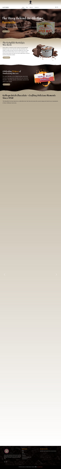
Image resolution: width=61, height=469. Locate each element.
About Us (23, 453)
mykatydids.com (25, 458)
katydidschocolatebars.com (26, 457)
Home (23, 450)
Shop (23, 452)
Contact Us (24, 455)
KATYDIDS (6, 7)
